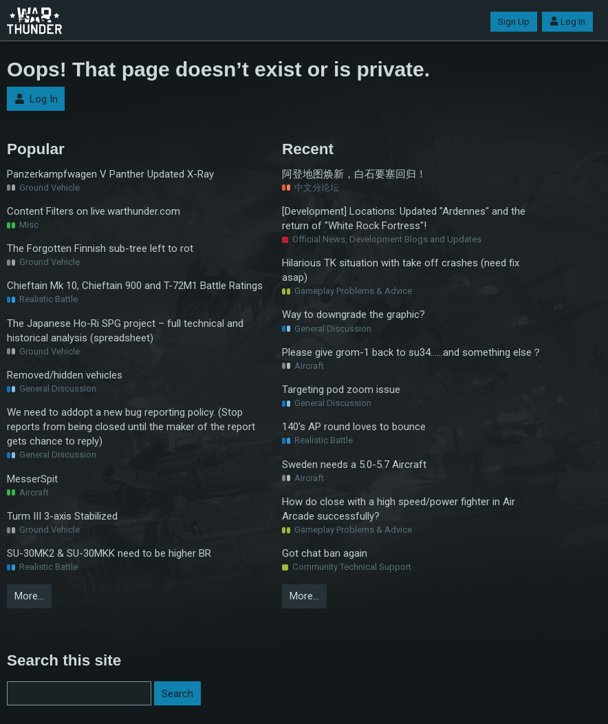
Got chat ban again (324, 553)
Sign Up (514, 22)
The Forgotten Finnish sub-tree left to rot (100, 248)
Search (177, 694)
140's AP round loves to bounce (354, 426)
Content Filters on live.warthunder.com (93, 211)
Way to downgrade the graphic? (353, 314)
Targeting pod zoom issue (341, 389)
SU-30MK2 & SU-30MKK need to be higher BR (109, 553)
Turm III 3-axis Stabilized (62, 516)
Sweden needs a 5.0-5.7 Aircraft (354, 464)
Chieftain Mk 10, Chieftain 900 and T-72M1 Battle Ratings (135, 285)
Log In (567, 22)
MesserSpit (32, 479)
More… (29, 596)
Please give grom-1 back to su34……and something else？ (412, 352)
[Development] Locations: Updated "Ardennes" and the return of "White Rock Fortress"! (403, 218)
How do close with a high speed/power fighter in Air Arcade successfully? (398, 509)
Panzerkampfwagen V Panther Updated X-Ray (110, 174)
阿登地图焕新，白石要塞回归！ (354, 174)
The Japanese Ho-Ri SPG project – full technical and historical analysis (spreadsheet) (125, 330)
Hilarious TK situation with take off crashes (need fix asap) (400, 270)
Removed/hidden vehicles (64, 375)
